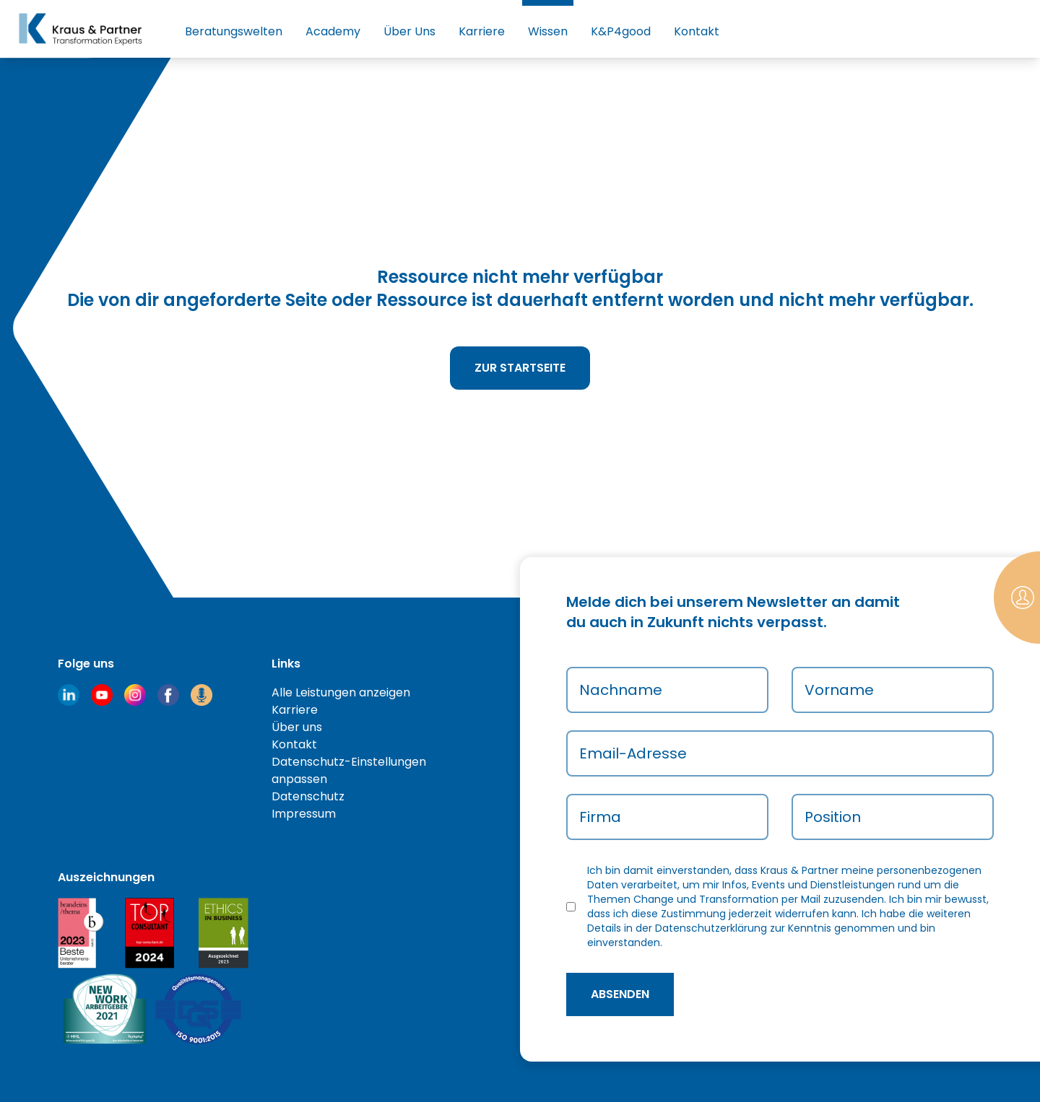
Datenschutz (308, 796)
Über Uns (410, 31)
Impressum (304, 813)
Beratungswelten (233, 31)
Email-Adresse (633, 753)
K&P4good (621, 31)
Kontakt (696, 31)
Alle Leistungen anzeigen (341, 692)
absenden (620, 994)
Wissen (548, 31)
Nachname (620, 690)
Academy (333, 31)
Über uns (297, 727)
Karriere (482, 31)
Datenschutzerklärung (711, 928)
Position (833, 817)
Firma (600, 817)
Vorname (839, 690)
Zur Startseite (520, 367)
